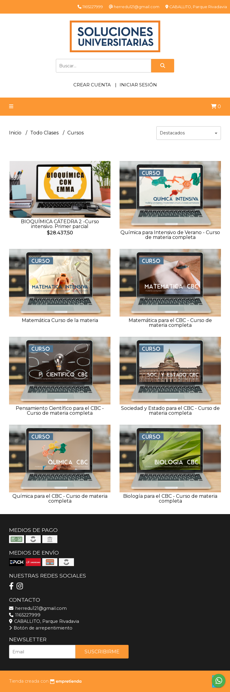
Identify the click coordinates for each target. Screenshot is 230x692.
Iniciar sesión (138, 85)
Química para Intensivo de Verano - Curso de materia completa (170, 235)
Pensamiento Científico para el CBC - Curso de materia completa (60, 410)
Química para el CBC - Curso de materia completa (59, 498)
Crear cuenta (92, 85)
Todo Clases (45, 133)
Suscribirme (102, 652)
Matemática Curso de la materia (60, 320)
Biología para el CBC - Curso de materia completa (170, 498)
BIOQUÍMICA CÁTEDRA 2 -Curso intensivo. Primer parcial (60, 224)
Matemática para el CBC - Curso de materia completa (170, 322)
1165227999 (24, 615)
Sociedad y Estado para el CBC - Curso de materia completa (170, 410)
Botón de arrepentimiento (40, 628)
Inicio (16, 133)
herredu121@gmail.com (38, 608)
